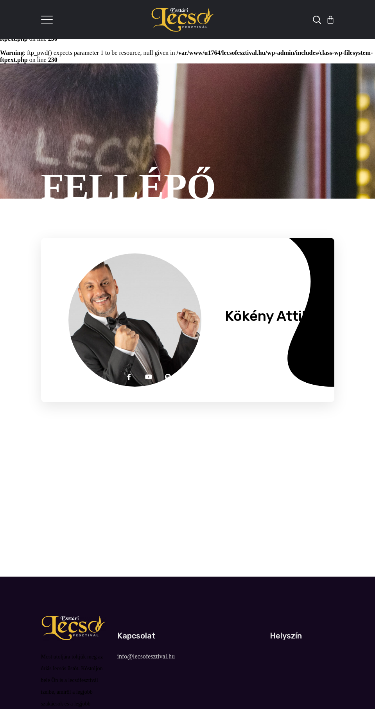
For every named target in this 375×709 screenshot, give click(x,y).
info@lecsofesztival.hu (146, 656)
